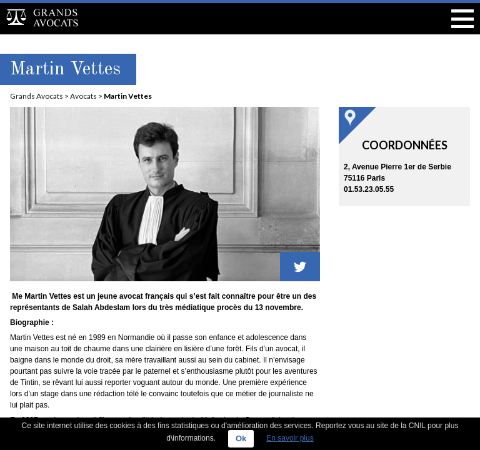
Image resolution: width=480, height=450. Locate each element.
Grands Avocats (36, 96)
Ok (241, 438)
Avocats (83, 96)
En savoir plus (289, 438)
